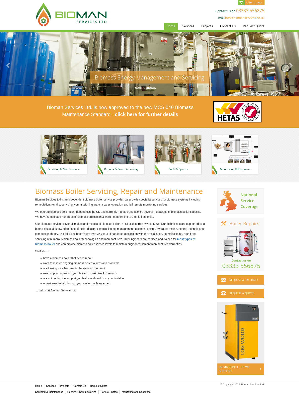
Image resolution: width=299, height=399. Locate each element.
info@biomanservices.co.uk (245, 18)
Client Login (254, 2)
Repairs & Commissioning (81, 392)
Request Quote (253, 26)
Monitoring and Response (136, 392)
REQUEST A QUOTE (241, 293)
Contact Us (228, 26)
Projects (207, 26)
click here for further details (146, 114)
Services (188, 26)
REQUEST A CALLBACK (243, 280)
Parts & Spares (109, 392)
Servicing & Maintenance (49, 392)
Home (170, 26)
